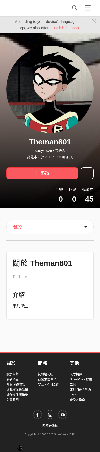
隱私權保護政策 (17, 389)
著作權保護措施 (17, 395)
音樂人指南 (77, 400)
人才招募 (76, 374)
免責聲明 (12, 400)
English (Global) (65, 28)
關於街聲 (12, 374)
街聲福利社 (45, 374)
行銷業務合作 (47, 379)
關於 (17, 227)
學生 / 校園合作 (48, 384)
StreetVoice (27, 8)
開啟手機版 (50, 425)
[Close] (94, 21)
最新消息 (12, 379)
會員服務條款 (15, 384)
